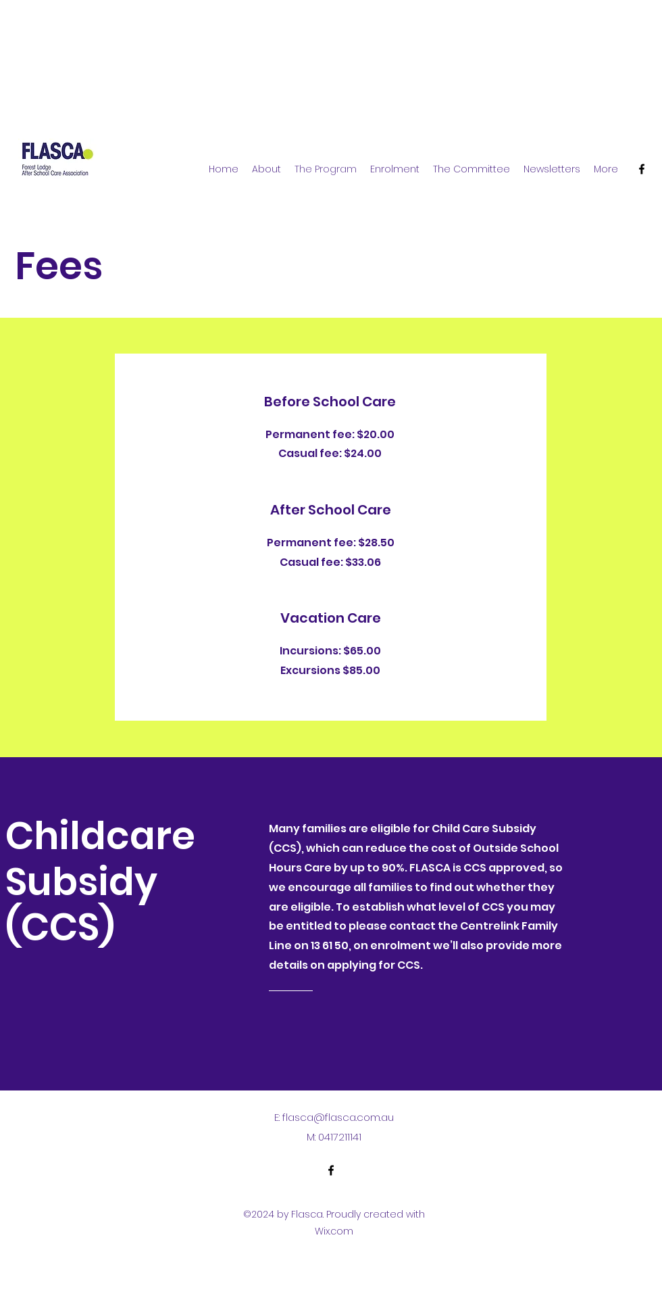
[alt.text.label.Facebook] (641, 169)
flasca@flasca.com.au (338, 1117)
